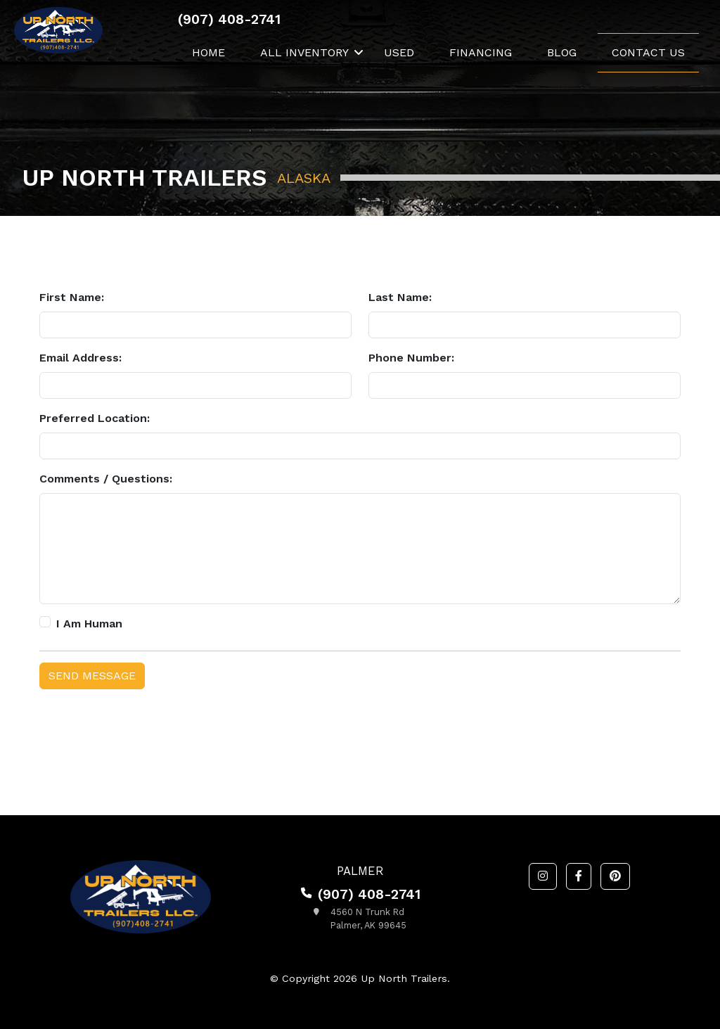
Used (399, 52)
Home (208, 52)
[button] (543, 876)
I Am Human (89, 623)
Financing (480, 52)
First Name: (71, 297)
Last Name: (400, 297)
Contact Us (648, 52)
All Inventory (304, 52)
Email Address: (80, 357)
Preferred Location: (94, 418)
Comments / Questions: (105, 478)
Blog (562, 52)
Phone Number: (411, 357)
